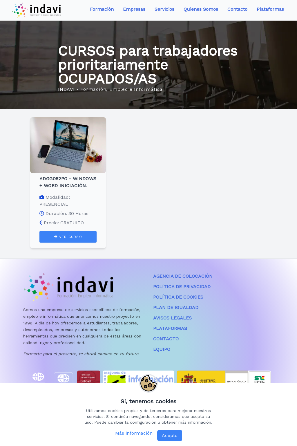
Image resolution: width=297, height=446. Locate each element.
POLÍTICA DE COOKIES (178, 297)
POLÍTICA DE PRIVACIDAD (182, 286)
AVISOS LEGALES (172, 318)
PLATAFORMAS (170, 328)
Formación (102, 9)
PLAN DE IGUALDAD (175, 307)
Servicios (164, 9)
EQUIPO (161, 349)
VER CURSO (68, 237)
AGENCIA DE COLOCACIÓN (183, 276)
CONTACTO (166, 339)
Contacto (237, 9)
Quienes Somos (201, 9)
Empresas (134, 9)
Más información (134, 433)
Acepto (170, 435)
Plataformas (270, 9)
